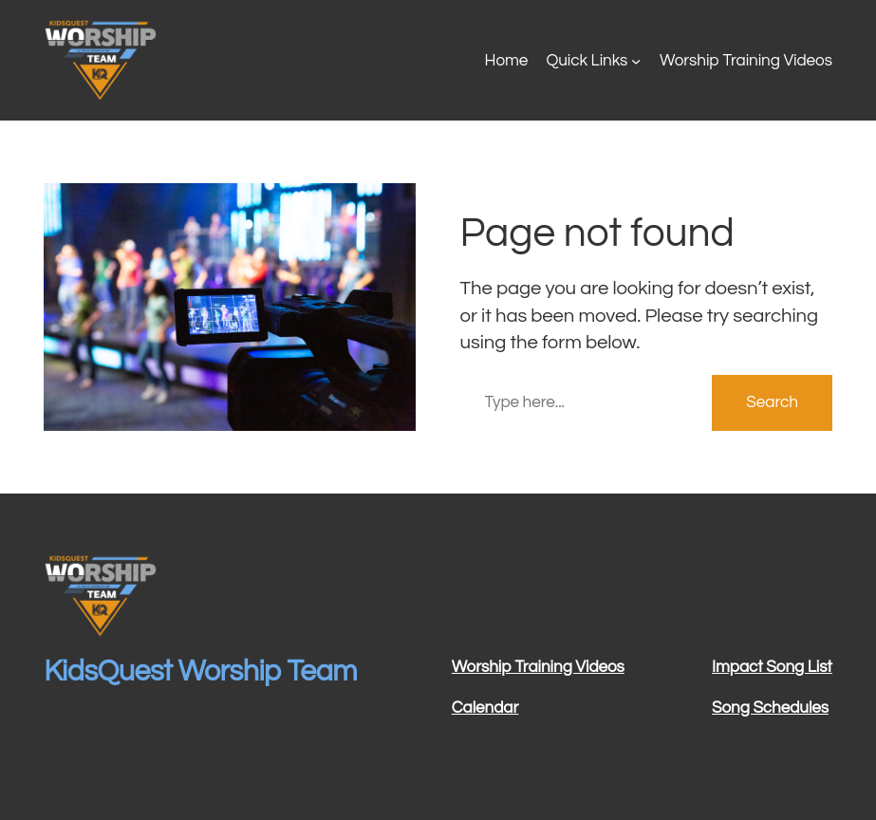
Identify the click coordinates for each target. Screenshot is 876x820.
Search (772, 402)
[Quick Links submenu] (636, 60)
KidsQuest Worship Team (200, 671)
